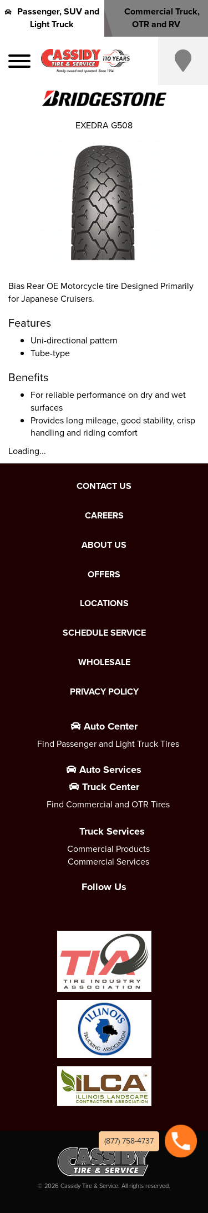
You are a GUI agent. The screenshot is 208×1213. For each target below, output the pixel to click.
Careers (104, 516)
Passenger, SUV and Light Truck (52, 18)
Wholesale (104, 662)
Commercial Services (108, 861)
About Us (104, 545)
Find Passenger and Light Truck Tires (108, 743)
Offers (104, 574)
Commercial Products (108, 848)
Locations (104, 603)
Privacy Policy (104, 692)
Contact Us (104, 486)
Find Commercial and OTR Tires (108, 804)
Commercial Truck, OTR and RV (156, 18)
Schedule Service (104, 633)
